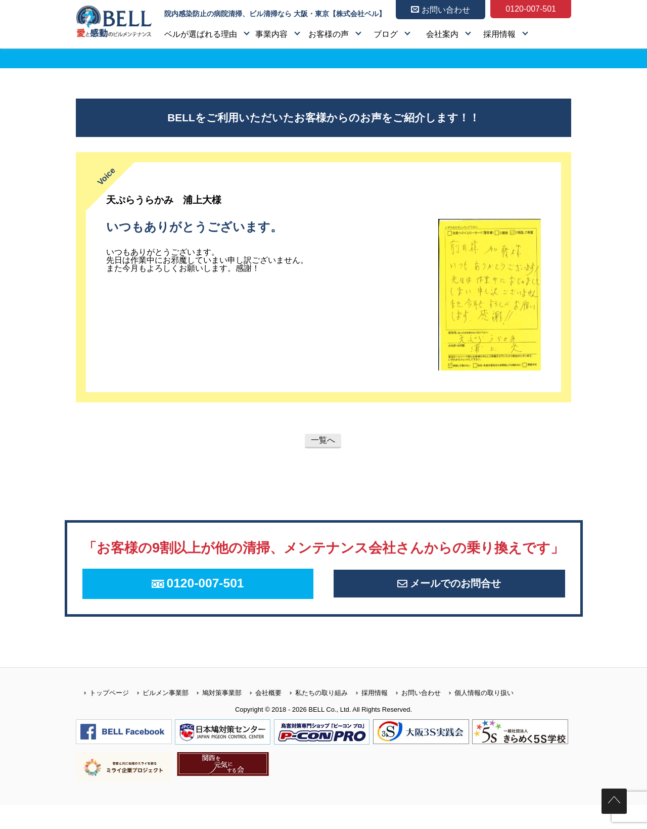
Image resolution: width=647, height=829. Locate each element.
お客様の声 (328, 34)
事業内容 (271, 34)
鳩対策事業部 (215, 716)
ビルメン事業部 (159, 716)
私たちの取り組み (315, 716)
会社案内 (442, 34)
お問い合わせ (414, 716)
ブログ (386, 34)
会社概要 (262, 716)
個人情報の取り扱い (477, 716)
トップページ (102, 716)
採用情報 (499, 34)
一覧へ (323, 440)
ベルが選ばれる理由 (200, 34)
